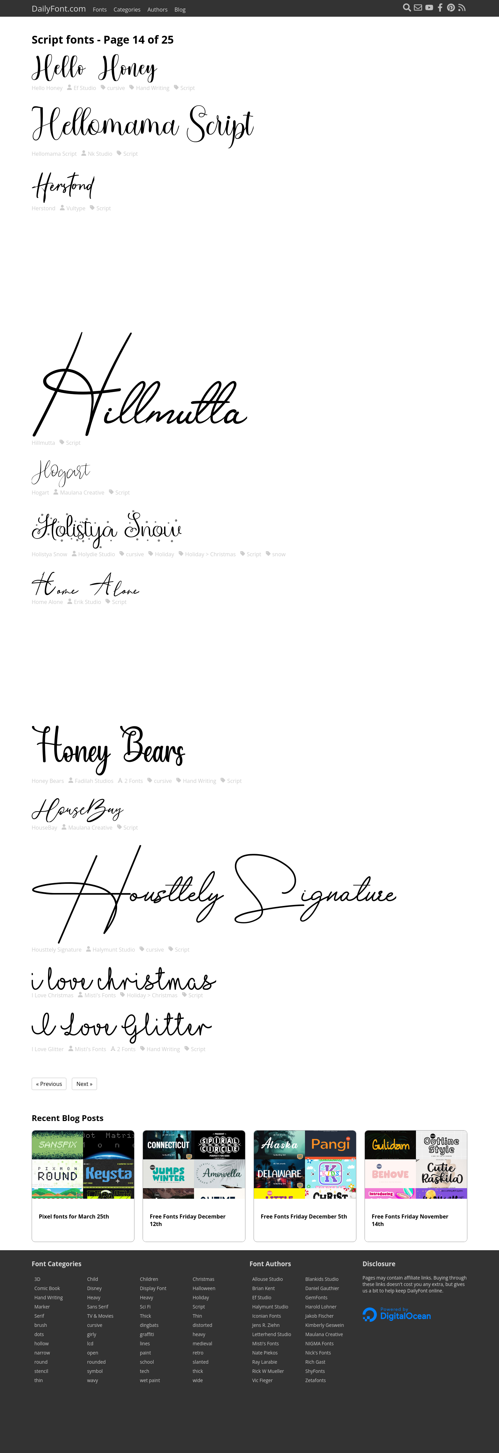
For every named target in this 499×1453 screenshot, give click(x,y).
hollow (41, 1343)
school (147, 1362)
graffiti (147, 1334)
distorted (202, 1325)
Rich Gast (315, 1362)
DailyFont (59, 8)
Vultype (72, 208)
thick (198, 1371)
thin (38, 1380)
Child (92, 1279)
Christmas (203, 1279)
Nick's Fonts (318, 1352)
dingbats (149, 1325)
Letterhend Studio (271, 1334)
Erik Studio (84, 602)
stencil (41, 1371)
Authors (157, 9)
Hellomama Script (55, 153)
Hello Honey (48, 88)
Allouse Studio (267, 1279)
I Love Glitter (48, 1049)
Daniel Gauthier (322, 1288)
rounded (96, 1362)
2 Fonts (130, 781)
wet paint (150, 1380)
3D (37, 1279)
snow (275, 554)
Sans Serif (97, 1306)
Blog (180, 9)
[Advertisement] (249, 279)
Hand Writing (149, 88)
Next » (84, 1084)
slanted (201, 1362)
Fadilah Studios (90, 781)
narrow (42, 1352)
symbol (95, 1371)
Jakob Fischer (319, 1316)
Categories (127, 9)
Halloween (204, 1288)
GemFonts (316, 1297)
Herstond (44, 208)
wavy (92, 1380)
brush (40, 1325)
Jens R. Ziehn (266, 1325)
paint (145, 1352)
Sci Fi (145, 1306)
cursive (112, 88)
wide (198, 1380)
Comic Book (47, 1288)
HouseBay (45, 827)
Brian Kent (263, 1288)
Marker (42, 1306)
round (41, 1362)
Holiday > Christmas (207, 554)
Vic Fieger (262, 1380)
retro (198, 1352)
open (92, 1352)
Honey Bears (48, 781)
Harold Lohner (321, 1306)
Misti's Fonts (97, 995)
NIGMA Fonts (319, 1343)
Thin (197, 1316)
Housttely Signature (57, 949)
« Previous (49, 1084)
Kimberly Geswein (324, 1325)
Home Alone (48, 602)
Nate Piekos (265, 1352)
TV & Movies (100, 1316)
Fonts (100, 9)
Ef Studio (81, 88)
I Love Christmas (53, 995)
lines (145, 1343)
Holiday (161, 554)
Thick (145, 1316)
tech (144, 1371)
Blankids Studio (322, 1279)
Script (184, 88)
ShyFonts (315, 1371)
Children (149, 1279)
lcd (90, 1343)
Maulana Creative (78, 492)
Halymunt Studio (110, 949)
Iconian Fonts (266, 1316)
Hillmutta (44, 443)
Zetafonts (315, 1380)
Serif (39, 1316)
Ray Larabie (264, 1362)
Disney (94, 1288)
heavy (199, 1334)
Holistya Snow (50, 554)
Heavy (93, 1297)
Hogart (41, 492)
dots (39, 1334)
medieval (202, 1343)
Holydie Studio (93, 554)
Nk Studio (97, 153)
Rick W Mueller (268, 1371)
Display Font (153, 1288)
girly (91, 1334)
